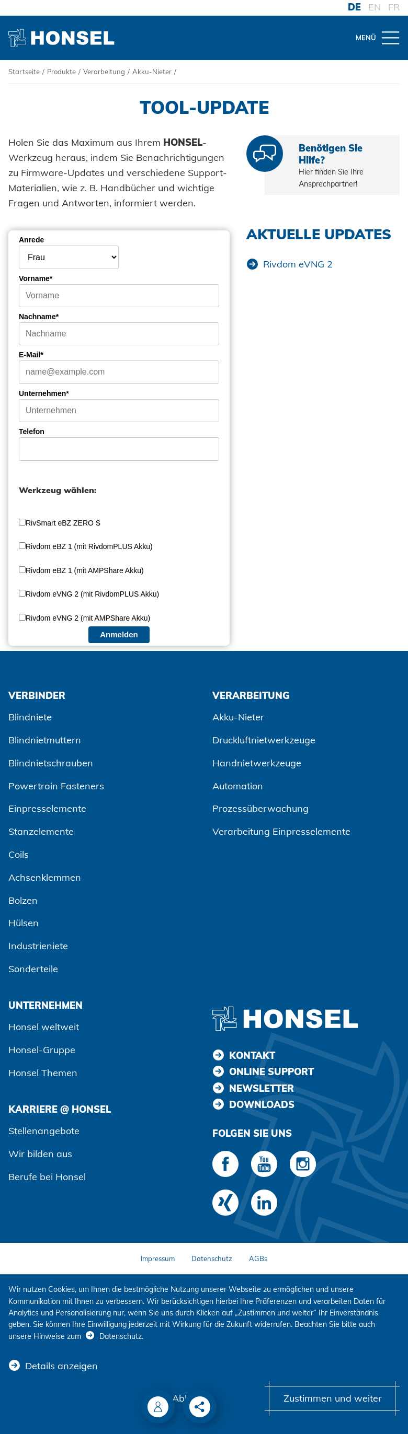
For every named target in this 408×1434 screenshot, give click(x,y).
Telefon (31, 431)
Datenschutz (211, 1258)
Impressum (158, 1258)
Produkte (61, 71)
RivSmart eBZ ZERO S (63, 523)
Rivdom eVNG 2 (298, 264)
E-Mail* (31, 355)
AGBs (258, 1258)
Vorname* (35, 278)
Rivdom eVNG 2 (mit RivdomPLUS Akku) (92, 594)
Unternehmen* (44, 393)
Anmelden (119, 634)
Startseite (24, 71)
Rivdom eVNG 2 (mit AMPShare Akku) (88, 618)
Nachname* (39, 316)
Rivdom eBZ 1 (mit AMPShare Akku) (85, 570)
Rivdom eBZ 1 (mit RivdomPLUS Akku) (89, 546)
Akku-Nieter (152, 71)
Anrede (31, 240)
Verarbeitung (104, 71)
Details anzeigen (61, 1366)
